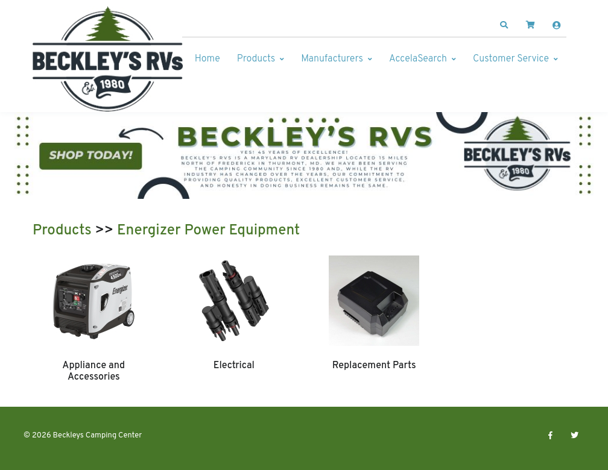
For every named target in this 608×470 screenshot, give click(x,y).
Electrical (234, 366)
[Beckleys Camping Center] (108, 59)
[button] (504, 25)
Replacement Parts (374, 366)
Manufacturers (332, 59)
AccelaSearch (418, 59)
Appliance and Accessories (93, 371)
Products (256, 59)
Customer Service (511, 59)
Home (207, 59)
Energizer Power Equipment (208, 231)
